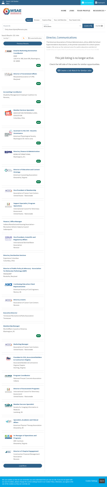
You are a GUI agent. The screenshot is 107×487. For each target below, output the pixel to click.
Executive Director (10, 313)
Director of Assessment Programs (26, 388)
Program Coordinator (21, 375)
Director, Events (19, 300)
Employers (100, 2)
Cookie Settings (91, 481)
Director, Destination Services (14, 255)
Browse (36, 20)
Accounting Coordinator (12, 92)
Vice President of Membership (24, 190)
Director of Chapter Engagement (26, 451)
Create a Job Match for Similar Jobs (74, 70)
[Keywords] (22, 26)
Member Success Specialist (23, 404)
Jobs (71, 10)
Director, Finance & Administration (26, 151)
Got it (102, 481)
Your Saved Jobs (74, 20)
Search (29, 20)
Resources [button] (98, 10)
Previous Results (23, 43)
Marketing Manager (20, 344)
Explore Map (46, 20)
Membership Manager (11, 326)
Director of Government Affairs (25, 74)
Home (63, 10)
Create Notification (35, 38)
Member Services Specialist (23, 110)
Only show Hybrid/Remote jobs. (16, 29)
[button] (99, 26)
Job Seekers (87, 2)
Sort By (5, 38)
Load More (22, 466)
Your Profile (83, 10)
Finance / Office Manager (12, 221)
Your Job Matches (60, 20)
